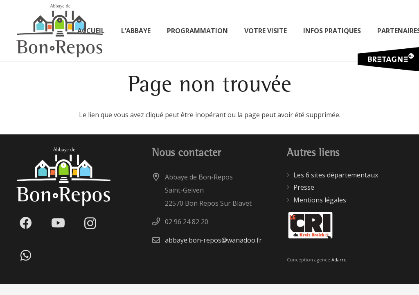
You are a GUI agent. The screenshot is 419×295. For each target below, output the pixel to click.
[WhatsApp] (25, 255)
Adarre (339, 259)
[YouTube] (58, 223)
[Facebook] (25, 223)
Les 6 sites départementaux (335, 174)
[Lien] (59, 30)
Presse (303, 187)
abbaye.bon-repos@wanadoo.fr (213, 240)
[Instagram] (90, 223)
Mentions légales (319, 199)
